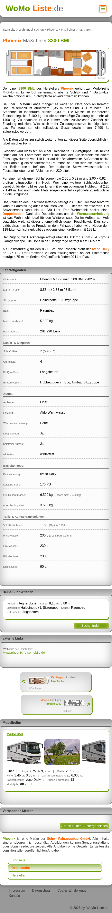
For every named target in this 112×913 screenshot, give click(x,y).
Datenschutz (41, 890)
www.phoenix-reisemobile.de (24, 652)
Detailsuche (20, 868)
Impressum (17, 890)
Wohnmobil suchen (31, 29)
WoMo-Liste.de (97, 908)
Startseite (9, 29)
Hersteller (18, 875)
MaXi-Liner (68, 29)
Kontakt (14, 895)
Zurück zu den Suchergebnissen (84, 826)
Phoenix (52, 29)
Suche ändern (91, 625)
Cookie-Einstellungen (72, 890)
